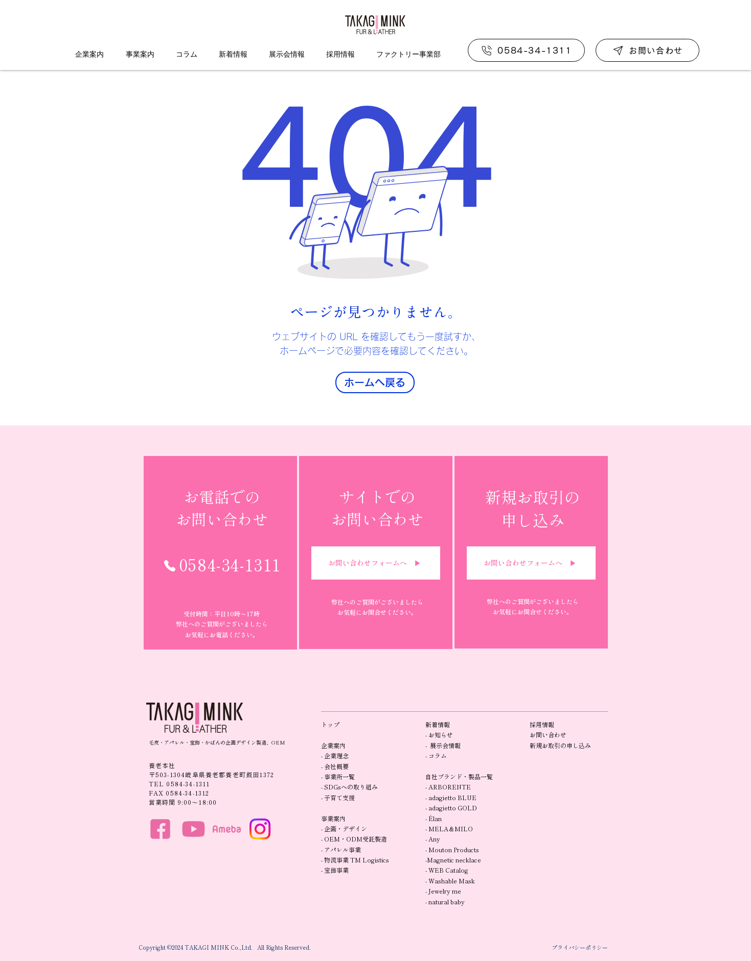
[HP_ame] (227, 829)
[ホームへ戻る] (375, 382)
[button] (89, 54)
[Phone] (169, 566)
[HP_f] (160, 829)
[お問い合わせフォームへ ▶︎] (375, 563)
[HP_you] (193, 829)
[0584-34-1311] (526, 50)
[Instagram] (260, 829)
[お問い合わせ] (647, 50)
